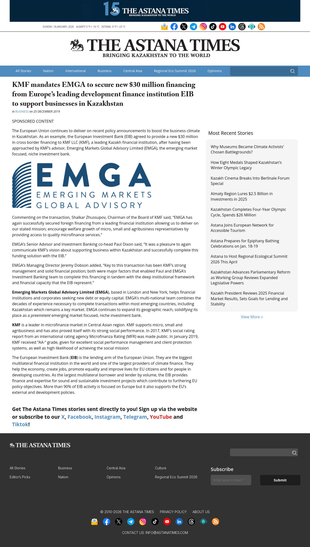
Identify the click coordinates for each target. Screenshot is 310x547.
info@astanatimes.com (167, 533)
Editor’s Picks (20, 477)
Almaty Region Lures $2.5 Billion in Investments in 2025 (242, 196)
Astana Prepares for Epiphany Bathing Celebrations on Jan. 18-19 (245, 243)
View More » (252, 316)
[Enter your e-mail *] (231, 480)
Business (105, 70)
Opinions (215, 70)
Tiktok (20, 424)
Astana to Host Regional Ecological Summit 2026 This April (249, 259)
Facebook (80, 416)
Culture (160, 468)
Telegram (135, 416)
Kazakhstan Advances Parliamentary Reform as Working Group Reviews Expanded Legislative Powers (250, 277)
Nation (48, 70)
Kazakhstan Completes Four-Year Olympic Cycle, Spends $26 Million (248, 212)
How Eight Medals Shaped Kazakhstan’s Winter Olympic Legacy (246, 165)
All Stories (23, 70)
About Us (201, 512)
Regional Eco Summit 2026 (175, 70)
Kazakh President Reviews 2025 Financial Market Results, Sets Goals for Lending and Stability (249, 298)
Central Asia (132, 70)
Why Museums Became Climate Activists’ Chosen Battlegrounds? (247, 149)
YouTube (161, 416)
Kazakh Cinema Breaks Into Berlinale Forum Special (250, 180)
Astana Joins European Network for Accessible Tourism (242, 227)
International (75, 70)
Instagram (107, 416)
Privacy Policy (173, 512)
